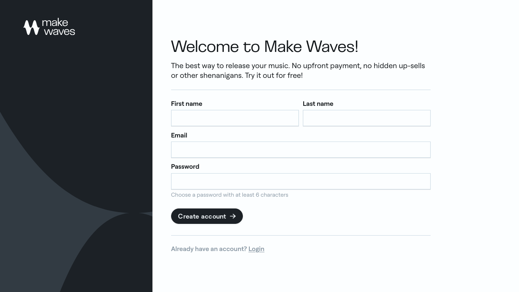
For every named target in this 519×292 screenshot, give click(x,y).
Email (179, 135)
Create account (207, 216)
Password (185, 166)
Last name (318, 103)
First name (186, 103)
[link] (49, 26)
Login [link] (257, 249)
